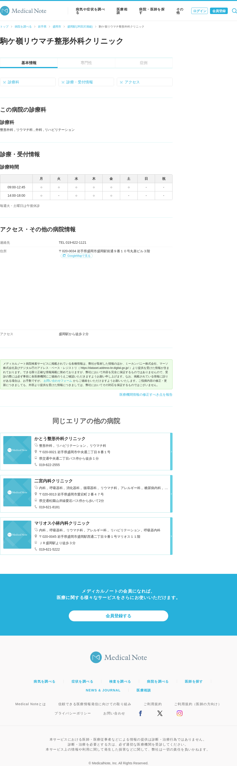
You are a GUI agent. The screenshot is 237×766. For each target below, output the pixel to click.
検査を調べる (120, 681)
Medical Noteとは (30, 704)
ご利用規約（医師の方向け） (198, 704)
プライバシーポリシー (73, 713)
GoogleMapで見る (77, 255)
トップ (4, 26)
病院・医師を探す (152, 10)
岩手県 (42, 26)
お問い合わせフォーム (58, 380)
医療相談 (122, 10)
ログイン (199, 11)
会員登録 (219, 11)
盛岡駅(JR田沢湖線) (80, 26)
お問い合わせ (114, 713)
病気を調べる (44, 681)
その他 (180, 10)
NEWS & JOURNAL (103, 690)
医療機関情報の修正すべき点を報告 (146, 394)
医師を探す (194, 681)
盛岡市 (57, 26)
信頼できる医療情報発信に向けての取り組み (94, 704)
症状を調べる (82, 681)
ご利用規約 (153, 704)
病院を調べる (23, 26)
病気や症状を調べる (90, 10)
